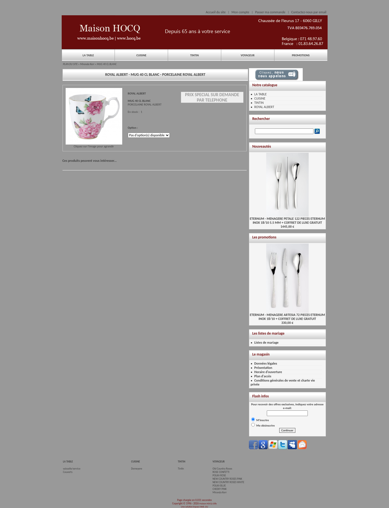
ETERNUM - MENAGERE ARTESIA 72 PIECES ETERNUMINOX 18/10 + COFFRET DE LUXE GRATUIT (287, 315)
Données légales (265, 363)
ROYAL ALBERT (264, 107)
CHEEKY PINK (219, 489)
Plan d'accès (262, 376)
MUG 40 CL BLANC (107, 64)
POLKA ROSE (219, 475)
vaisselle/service (72, 468)
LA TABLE (88, 55)
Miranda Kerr (87, 64)
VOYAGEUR (248, 55)
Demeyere (136, 468)
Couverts (68, 472)
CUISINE (141, 55)
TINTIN (194, 55)
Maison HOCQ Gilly (208, 503)
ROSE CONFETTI (220, 472)
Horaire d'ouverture (268, 372)
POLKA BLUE (219, 485)
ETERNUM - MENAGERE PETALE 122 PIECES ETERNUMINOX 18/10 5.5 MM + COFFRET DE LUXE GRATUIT (287, 219)
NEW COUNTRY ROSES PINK (227, 479)
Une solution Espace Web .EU (194, 506)
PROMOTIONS (301, 55)
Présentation (263, 368)
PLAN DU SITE (70, 64)
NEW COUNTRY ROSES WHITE (228, 482)
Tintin (181, 468)
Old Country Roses (222, 468)
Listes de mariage (266, 343)
